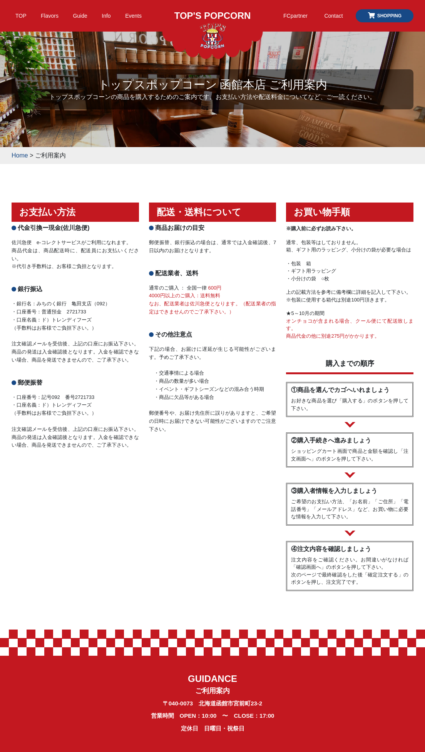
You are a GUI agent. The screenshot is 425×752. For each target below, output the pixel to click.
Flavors (50, 15)
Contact (333, 15)
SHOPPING (385, 15)
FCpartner (295, 15)
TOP (21, 15)
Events (133, 15)
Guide (80, 15)
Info (106, 15)
